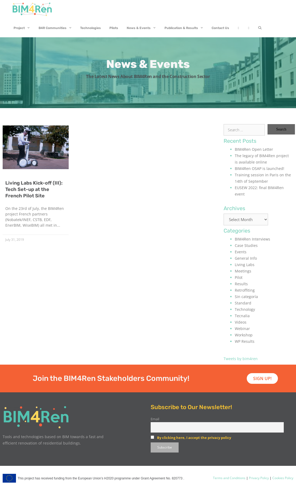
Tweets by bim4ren (241, 358)
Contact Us (220, 28)
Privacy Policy (258, 478)
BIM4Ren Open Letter (254, 149)
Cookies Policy (282, 478)
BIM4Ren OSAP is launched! (259, 168)
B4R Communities (57, 28)
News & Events (143, 28)
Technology (245, 309)
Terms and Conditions (229, 478)
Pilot (238, 277)
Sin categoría (246, 296)
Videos (240, 322)
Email (155, 419)
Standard (243, 302)
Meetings (243, 271)
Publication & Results (186, 28)
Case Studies (246, 245)
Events (240, 251)
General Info (246, 258)
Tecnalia (242, 315)
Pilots (113, 28)
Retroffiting (245, 290)
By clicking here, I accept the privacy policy (194, 437)
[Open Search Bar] (259, 28)
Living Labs (244, 264)
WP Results (244, 341)
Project (24, 28)
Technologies (90, 28)
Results (241, 283)
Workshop (244, 334)
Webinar (242, 328)
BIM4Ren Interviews (252, 239)
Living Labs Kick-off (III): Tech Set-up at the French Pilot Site (34, 189)
